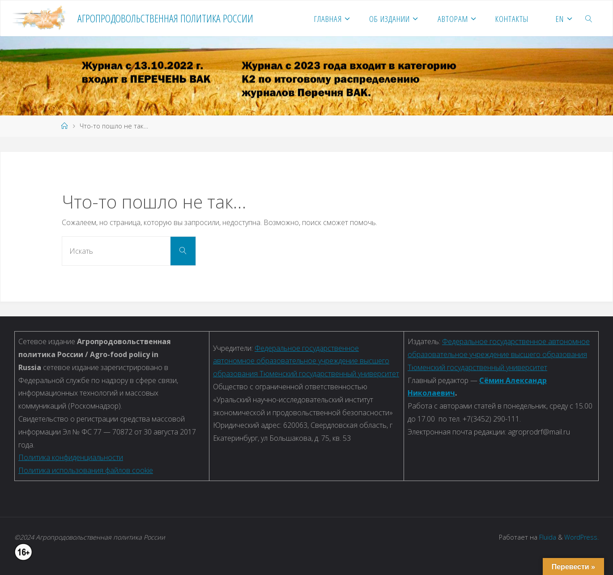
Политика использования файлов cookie (85, 470)
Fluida (546, 537)
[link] (589, 18)
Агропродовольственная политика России (165, 18)
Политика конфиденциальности (70, 457)
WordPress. (581, 537)
